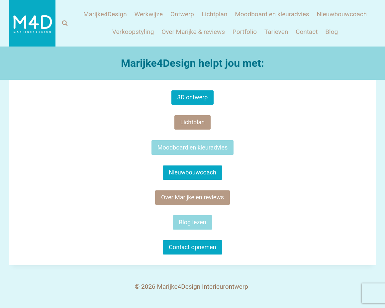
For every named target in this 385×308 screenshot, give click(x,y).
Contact (307, 32)
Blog (331, 32)
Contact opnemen (192, 247)
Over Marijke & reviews (193, 32)
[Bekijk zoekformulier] (65, 23)
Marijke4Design (105, 14)
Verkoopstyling (133, 32)
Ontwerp (182, 14)
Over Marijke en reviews (192, 197)
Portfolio (245, 32)
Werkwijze (148, 14)
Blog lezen (192, 222)
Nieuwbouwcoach (342, 14)
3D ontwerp (192, 97)
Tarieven (276, 32)
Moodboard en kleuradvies (272, 14)
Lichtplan (215, 14)
